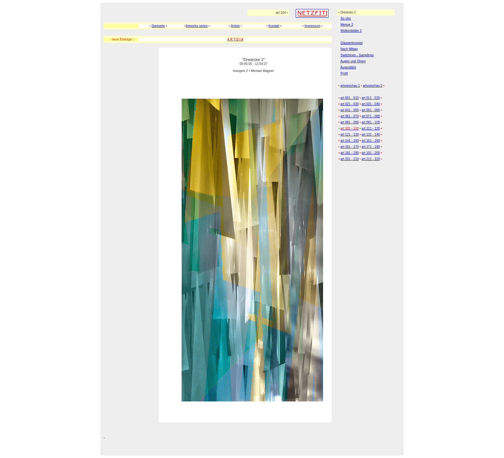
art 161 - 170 (349, 146)
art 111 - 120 (371, 128)
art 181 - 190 (349, 153)
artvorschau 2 (372, 85)
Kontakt (273, 26)
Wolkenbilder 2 (351, 30)
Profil (344, 73)
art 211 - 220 (371, 159)
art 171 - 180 (371, 146)
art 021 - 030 (349, 104)
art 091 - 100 (371, 122)
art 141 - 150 (349, 140)
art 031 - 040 (371, 104)
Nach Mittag (348, 49)
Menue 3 (346, 24)
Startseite (158, 26)
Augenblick (348, 67)
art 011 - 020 (371, 98)
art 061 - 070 (349, 116)
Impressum (312, 26)
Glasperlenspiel (351, 43)
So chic (345, 18)
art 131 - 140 (371, 134)
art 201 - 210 (349, 159)
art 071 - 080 (371, 116)
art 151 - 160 (371, 140)
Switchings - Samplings (357, 55)
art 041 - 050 (349, 110)
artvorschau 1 (350, 85)
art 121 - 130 (349, 134)
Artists (235, 26)
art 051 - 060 (371, 110)
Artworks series (197, 26)
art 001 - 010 (349, 98)
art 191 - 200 (371, 153)
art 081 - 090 (349, 122)
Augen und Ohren (353, 61)
